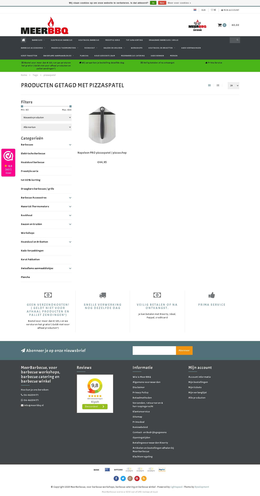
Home (24, 75)
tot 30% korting (134, 40)
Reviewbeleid (140, 427)
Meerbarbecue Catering (133, 56)
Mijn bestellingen (198, 382)
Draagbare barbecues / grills (163, 40)
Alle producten (196, 397)
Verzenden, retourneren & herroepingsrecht (148, 404)
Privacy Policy (141, 392)
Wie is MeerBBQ (142, 376)
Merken (174, 56)
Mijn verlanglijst (197, 392)
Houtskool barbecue (88, 40)
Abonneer (184, 350)
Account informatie (199, 376)
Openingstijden (141, 437)
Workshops (136, 48)
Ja (153, 3)
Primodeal (138, 421)
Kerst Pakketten (29, 56)
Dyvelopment (202, 487)
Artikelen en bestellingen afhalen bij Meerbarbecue (153, 449)
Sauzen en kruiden (113, 48)
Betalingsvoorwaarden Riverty (150, 442)
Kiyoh (155, 492)
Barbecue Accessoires (32, 48)
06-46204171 (31, 394)
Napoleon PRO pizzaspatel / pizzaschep (102, 152)
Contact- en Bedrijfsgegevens (150, 432)
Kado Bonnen (157, 56)
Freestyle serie (112, 40)
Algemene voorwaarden (146, 382)
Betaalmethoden (142, 397)
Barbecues (37, 40)
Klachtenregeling (143, 456)
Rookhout (90, 48)
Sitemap (137, 416)
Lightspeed (176, 487)
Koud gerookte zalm (104, 56)
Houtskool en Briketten (160, 48)
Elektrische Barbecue (61, 40)
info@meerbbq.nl (34, 405)
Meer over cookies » (179, 3)
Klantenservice (141, 411)
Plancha (84, 56)
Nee (162, 3)
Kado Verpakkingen (191, 48)
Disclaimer (139, 387)
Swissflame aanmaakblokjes (57, 56)
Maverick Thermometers (63, 48)
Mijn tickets (195, 387)
